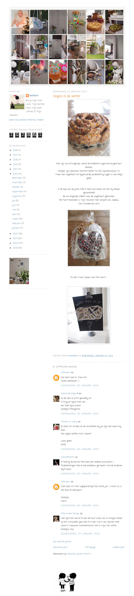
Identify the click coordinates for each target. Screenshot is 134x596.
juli (14, 200)
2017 (15, 155)
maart (16, 219)
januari (16, 228)
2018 (15, 150)
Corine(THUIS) (67, 457)
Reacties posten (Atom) (79, 554)
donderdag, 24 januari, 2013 (80, 533)
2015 (15, 164)
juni (14, 205)
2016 (15, 159)
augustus (17, 196)
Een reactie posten (62, 541)
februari (16, 223)
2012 (15, 233)
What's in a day (69, 421)
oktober (16, 187)
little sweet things (70, 513)
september (18, 191)
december (17, 178)
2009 (16, 248)
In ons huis (67, 14)
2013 (15, 174)
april (14, 214)
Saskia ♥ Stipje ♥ (69, 393)
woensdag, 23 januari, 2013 (80, 385)
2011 (15, 238)
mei (14, 209)
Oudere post (119, 547)
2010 (15, 243)
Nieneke (34, 96)
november (17, 182)
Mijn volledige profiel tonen (26, 120)
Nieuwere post (60, 547)
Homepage (90, 547)
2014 (15, 169)
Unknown (65, 372)
